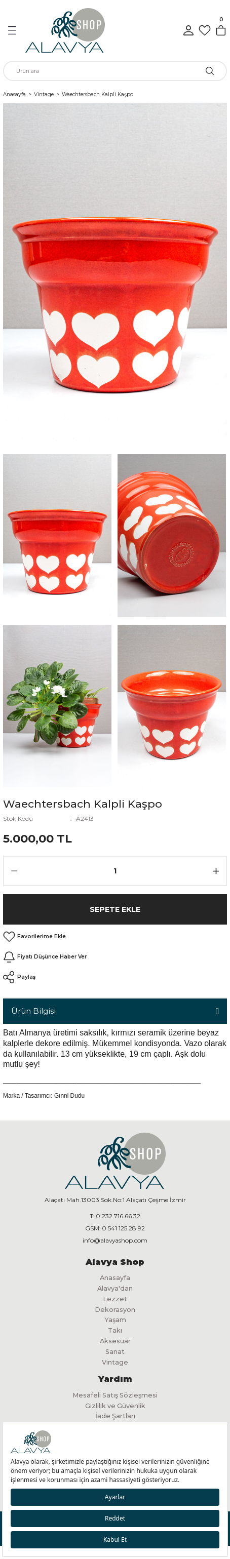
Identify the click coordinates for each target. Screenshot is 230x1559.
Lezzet (115, 1299)
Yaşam (115, 1320)
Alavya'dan (115, 1288)
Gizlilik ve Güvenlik (115, 1406)
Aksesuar (115, 1341)
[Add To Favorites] (34, 937)
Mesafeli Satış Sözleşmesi (115, 1395)
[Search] (115, 71)
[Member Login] (188, 30)
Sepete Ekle (115, 909)
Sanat (115, 1351)
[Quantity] (115, 871)
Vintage (115, 1362)
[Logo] (65, 30)
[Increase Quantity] (216, 871)
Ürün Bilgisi (33, 1011)
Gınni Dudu (69, 1095)
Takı (115, 1330)
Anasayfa (115, 1278)
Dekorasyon (115, 1309)
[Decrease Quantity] (14, 871)
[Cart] (221, 30)
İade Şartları (115, 1416)
